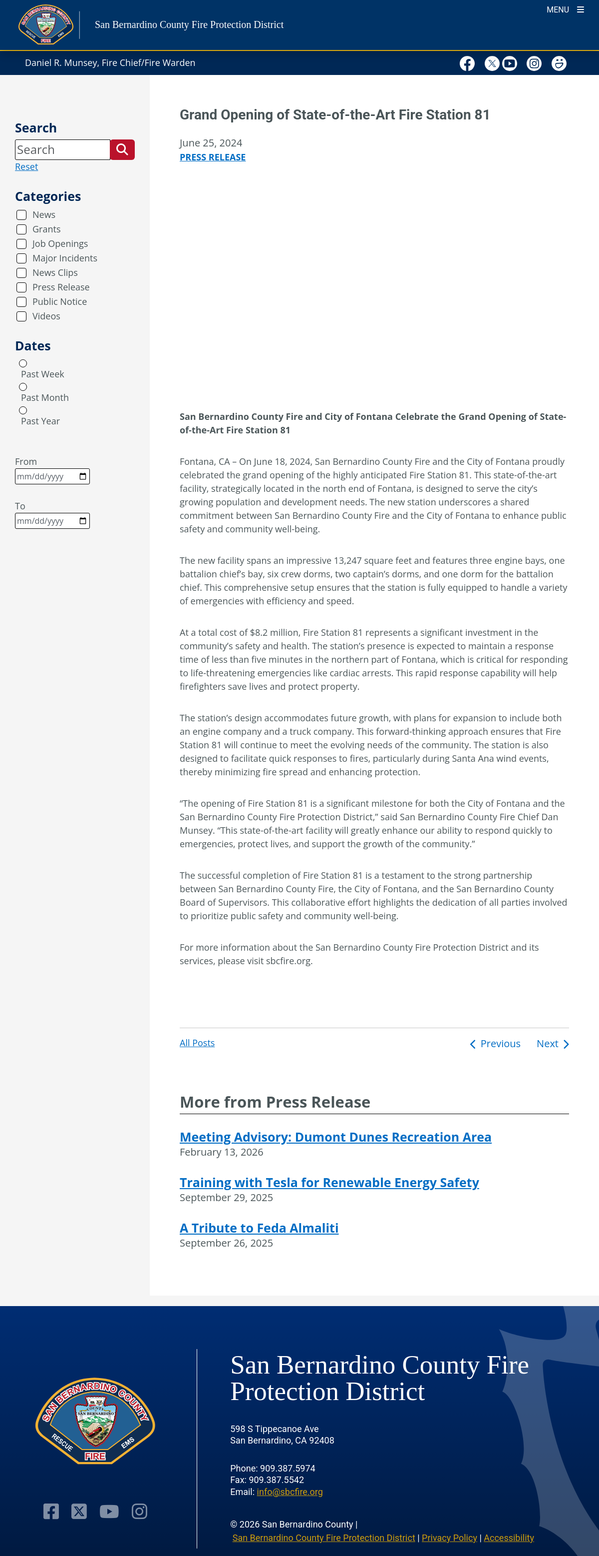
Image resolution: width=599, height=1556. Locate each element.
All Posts (197, 1043)
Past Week (42, 374)
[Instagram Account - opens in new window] (139, 1511)
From (52, 469)
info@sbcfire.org (290, 1492)
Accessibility (509, 1538)
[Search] (62, 149)
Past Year (40, 421)
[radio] (23, 363)
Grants (46, 229)
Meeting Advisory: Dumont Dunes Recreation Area (336, 1136)
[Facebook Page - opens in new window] (51, 1511)
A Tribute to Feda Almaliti (259, 1227)
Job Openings (60, 243)
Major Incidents (64, 258)
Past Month (45, 397)
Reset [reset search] (26, 166)
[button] (122, 149)
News (43, 214)
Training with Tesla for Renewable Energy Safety (329, 1182)
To (52, 514)
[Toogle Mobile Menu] (565, 8)
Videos (46, 316)
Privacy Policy (449, 1538)
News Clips (55, 272)
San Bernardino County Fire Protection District (324, 1538)
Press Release (61, 287)
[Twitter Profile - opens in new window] (79, 1511)
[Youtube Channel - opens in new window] (109, 1511)
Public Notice (59, 301)
